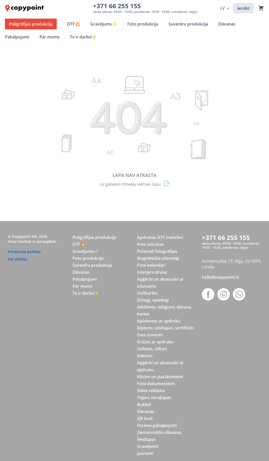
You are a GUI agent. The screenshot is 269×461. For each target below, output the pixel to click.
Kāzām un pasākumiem (160, 376)
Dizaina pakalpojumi (157, 425)
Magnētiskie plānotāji (158, 258)
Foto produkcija (88, 258)
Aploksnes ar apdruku (158, 321)
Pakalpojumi (85, 279)
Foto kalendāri (151, 265)
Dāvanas (81, 272)
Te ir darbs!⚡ (86, 293)
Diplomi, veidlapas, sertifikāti (165, 328)
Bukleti (144, 404)
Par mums (83, 286)
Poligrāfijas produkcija (94, 237)
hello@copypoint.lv (220, 277)
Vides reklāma (151, 390)
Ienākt (243, 8)
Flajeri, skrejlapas (154, 397)
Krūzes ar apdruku (155, 342)
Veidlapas (146, 439)
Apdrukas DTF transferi (160, 237)
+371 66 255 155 (118, 6)
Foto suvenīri (150, 335)
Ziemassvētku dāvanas (159, 432)
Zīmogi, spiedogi (153, 300)
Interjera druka (152, 272)
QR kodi (145, 418)
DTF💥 (79, 244)
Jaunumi (145, 453)
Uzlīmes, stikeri (152, 349)
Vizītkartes (147, 293)
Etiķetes (145, 356)
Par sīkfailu (17, 259)
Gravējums (148, 446)
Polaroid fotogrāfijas (157, 251)
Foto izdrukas (150, 244)
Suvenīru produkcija (92, 265)
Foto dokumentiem (156, 383)
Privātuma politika (24, 251)
